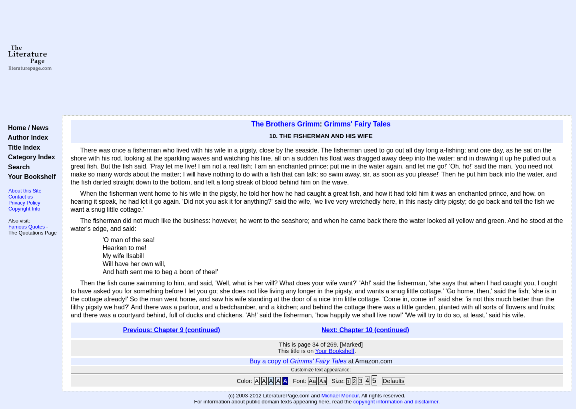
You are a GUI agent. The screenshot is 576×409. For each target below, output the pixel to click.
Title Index (22, 147)
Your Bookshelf (30, 176)
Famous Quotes (26, 227)
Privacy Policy (24, 203)
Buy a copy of (298, 361)
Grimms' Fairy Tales (357, 124)
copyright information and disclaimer (395, 402)
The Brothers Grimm (285, 124)
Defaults (393, 381)
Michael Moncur (339, 396)
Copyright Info (24, 209)
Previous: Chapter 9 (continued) (171, 330)
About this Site (25, 191)
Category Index (29, 156)
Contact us (20, 197)
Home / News (26, 127)
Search (17, 166)
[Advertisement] (317, 58)
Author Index (26, 137)
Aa (312, 381)
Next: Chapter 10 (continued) (365, 330)
